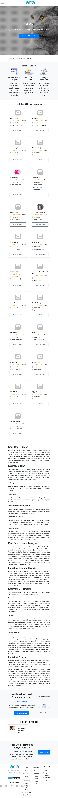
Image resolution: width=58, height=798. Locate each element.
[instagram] (12, 786)
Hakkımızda (26, 771)
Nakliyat (36, 773)
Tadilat (36, 776)
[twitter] (6, 786)
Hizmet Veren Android (26, 784)
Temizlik (36, 771)
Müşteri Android (26, 792)
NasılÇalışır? (26, 773)
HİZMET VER (44, 752)
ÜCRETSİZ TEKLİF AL (29, 35)
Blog (26, 776)
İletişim (46, 780)
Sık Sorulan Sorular (46, 767)
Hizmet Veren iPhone (26, 789)
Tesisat (36, 781)
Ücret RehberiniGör (22, 713)
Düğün (36, 784)
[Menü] (3, 3)
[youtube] (17, 786)
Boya (36, 778)
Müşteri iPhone (26, 795)
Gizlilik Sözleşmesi (46, 772)
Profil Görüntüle (17, 130)
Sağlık (36, 786)
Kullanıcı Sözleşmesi (46, 776)
